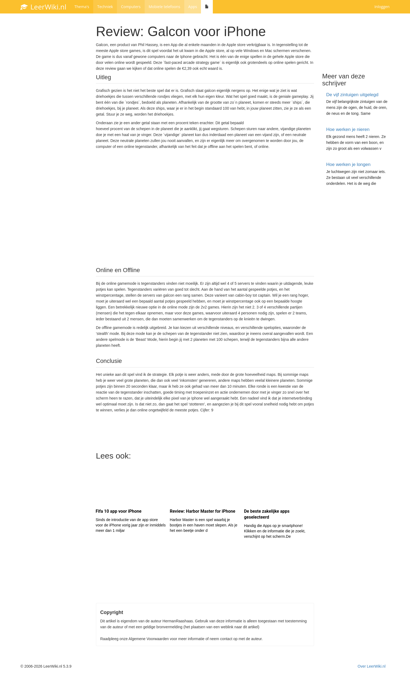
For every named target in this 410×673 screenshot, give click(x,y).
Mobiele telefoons (164, 6)
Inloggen (382, 6)
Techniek (105, 6)
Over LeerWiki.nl (371, 666)
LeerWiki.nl (43, 7)
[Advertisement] (205, 207)
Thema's (81, 6)
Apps (192, 6)
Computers (131, 6)
